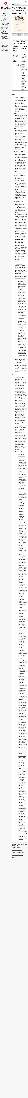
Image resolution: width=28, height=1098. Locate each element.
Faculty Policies (18, 35)
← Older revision (20, 28)
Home (14, 34)
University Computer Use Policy (18, 852)
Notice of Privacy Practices (17, 850)
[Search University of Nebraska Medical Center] (24, 7)
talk (19, 18)
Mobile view (14, 857)
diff (15, 28)
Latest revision (17, 29)
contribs (21, 18)
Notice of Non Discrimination (17, 855)
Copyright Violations (16, 847)
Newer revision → (18, 30)
